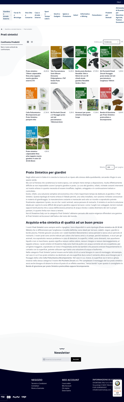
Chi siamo (65, 388)
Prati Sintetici (38, 227)
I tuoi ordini (66, 383)
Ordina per (98, 42)
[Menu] (121, 381)
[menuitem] (7, 15)
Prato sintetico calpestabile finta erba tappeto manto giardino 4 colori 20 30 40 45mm (34, 156)
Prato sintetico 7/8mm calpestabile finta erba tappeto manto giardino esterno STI (33, 76)
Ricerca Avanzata (37, 388)
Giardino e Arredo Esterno (13, 29)
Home (1, 29)
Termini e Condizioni (39, 383)
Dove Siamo (66, 390)
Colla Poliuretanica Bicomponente (57, 258)
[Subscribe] (76, 359)
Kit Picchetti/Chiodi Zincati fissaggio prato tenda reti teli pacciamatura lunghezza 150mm (107, 76)
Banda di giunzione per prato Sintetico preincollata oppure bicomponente (57, 266)
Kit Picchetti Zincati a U (68, 260)
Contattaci (35, 386)
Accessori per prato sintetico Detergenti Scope (83, 114)
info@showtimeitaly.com (102, 390)
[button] (120, 2)
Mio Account (66, 386)
